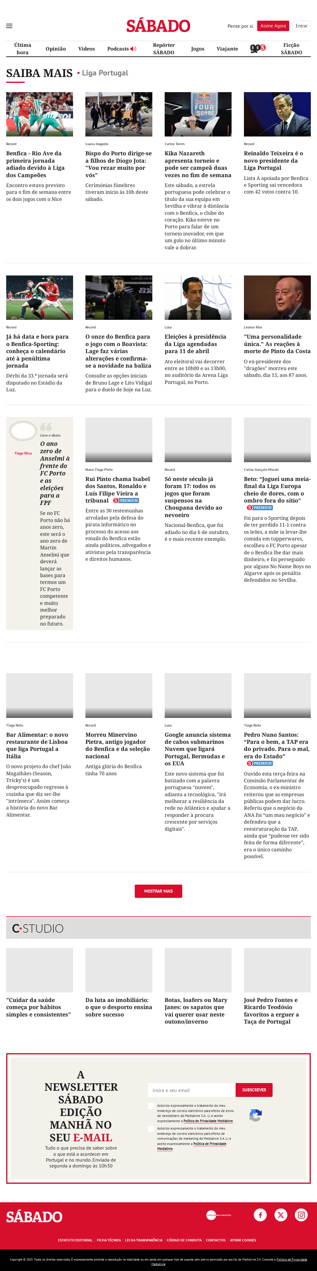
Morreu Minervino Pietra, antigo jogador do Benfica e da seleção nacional (117, 745)
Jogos (197, 48)
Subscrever (254, 1090)
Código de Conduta (184, 1240)
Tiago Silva (23, 453)
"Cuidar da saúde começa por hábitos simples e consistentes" (38, 1007)
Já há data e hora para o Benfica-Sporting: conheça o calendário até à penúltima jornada (37, 351)
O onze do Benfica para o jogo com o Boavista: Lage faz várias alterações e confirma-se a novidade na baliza (118, 351)
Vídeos (86, 48)
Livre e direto (50, 435)
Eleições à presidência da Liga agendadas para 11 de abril (195, 344)
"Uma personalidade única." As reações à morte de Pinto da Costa (277, 344)
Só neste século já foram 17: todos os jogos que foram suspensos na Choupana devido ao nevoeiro (193, 497)
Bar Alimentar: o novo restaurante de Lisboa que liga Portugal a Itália (37, 745)
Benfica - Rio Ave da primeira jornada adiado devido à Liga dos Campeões (35, 163)
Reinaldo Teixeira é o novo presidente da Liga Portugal (273, 160)
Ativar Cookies (243, 1240)
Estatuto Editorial (75, 1240)
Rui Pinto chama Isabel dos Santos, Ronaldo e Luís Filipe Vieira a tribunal (117, 489)
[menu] (9, 25)
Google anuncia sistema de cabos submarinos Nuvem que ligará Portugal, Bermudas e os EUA (198, 749)
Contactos (215, 1240)
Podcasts (121, 48)
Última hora (22, 49)
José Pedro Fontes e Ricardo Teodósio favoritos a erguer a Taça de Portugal (271, 1010)
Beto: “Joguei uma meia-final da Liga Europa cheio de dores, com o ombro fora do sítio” (277, 489)
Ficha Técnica (109, 1240)
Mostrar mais (158, 891)
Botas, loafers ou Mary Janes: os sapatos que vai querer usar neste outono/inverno (196, 1010)
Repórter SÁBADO (164, 49)
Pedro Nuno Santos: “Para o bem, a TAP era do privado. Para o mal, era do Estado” (277, 745)
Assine (273, 26)
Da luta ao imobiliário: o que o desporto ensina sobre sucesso (118, 1007)
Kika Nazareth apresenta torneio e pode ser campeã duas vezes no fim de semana (198, 163)
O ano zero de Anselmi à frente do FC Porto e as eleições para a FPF (55, 473)
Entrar (301, 26)
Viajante (227, 48)
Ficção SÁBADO (291, 49)
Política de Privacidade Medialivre (208, 1121)
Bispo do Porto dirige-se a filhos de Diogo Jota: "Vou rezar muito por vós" (118, 163)
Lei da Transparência (144, 1240)
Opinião (56, 48)
